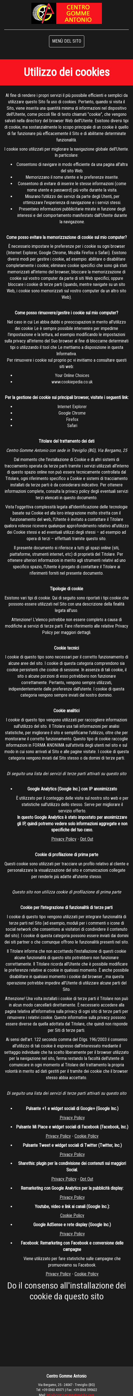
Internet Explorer (72, 406)
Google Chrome (72, 413)
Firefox (72, 419)
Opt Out (86, 839)
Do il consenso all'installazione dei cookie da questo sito (66, 1290)
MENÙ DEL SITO (66, 41)
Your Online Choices (72, 375)
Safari (72, 425)
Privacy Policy (63, 839)
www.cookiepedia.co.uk (72, 381)
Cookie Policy (86, 1136)
